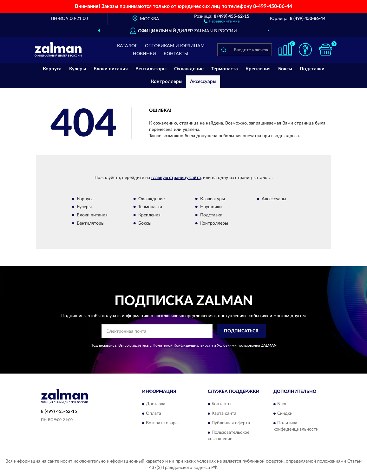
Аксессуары (203, 81)
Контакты (176, 54)
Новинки (144, 54)
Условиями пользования (238, 345)
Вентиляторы (151, 69)
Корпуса (52, 69)
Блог (282, 404)
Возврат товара (162, 423)
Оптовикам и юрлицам (175, 46)
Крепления (258, 69)
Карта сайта (224, 413)
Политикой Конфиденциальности (183, 345)
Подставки (312, 69)
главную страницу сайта (176, 178)
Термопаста (224, 69)
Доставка (155, 404)
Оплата (153, 413)
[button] (221, 21)
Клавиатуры (212, 199)
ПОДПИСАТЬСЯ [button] (241, 331)
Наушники (211, 207)
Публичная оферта (231, 423)
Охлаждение (189, 69)
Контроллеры (166, 81)
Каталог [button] (127, 46)
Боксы (285, 69)
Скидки (284, 413)
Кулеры (77, 69)
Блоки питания (111, 69)
